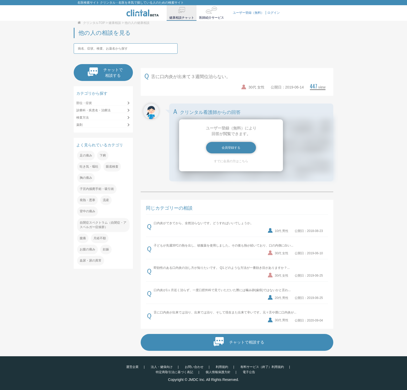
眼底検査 (112, 166)
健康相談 (114, 23)
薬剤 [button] (79, 125)
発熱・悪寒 (87, 200)
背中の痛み (87, 211)
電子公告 (249, 372)
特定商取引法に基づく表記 (174, 372)
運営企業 (132, 367)
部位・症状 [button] (84, 103)
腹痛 (83, 238)
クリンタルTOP (94, 23)
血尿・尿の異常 (90, 260)
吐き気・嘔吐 (89, 166)
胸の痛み (86, 178)
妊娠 (106, 249)
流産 (106, 200)
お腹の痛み (87, 249)
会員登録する (231, 147)
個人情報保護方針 (218, 372)
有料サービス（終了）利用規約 (262, 367)
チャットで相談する (105, 72)
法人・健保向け (162, 367)
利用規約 (222, 367)
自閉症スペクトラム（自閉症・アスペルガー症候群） (103, 225)
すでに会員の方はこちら (231, 161)
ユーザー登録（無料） (248, 13)
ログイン (273, 13)
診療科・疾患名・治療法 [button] (93, 110)
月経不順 (99, 238)
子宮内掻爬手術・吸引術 (97, 189)
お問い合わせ (194, 367)
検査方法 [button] (82, 117)
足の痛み (86, 155)
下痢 (103, 155)
